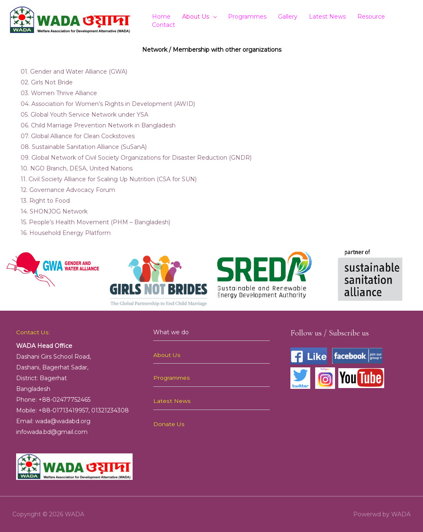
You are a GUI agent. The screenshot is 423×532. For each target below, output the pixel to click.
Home (161, 16)
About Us (195, 16)
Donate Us (168, 423)
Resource (371, 16)
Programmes (247, 16)
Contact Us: (33, 332)
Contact (163, 25)
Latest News (327, 16)
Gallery (287, 16)
